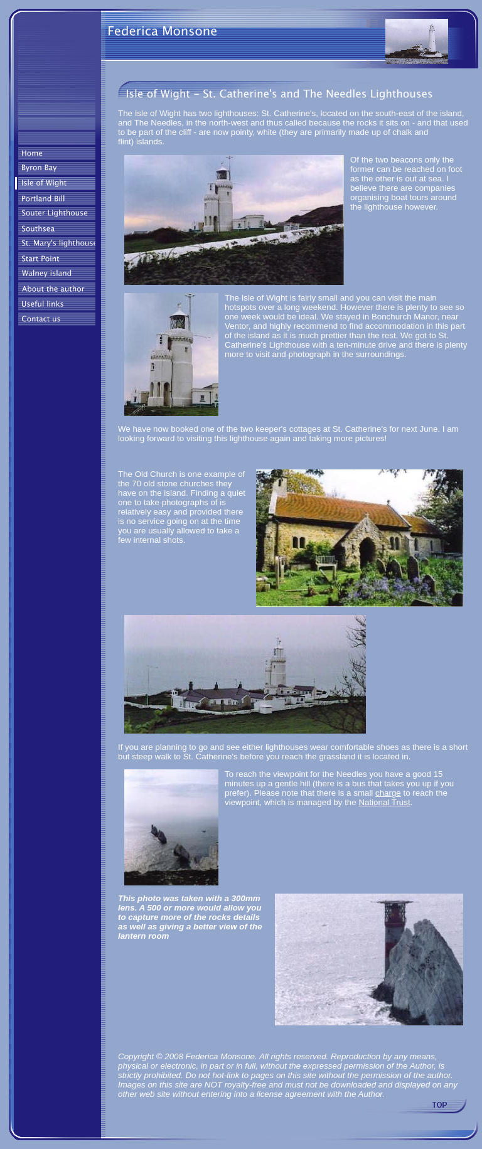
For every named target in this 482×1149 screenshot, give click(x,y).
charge (388, 793)
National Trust (384, 802)
